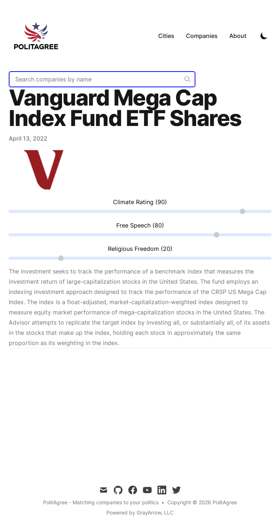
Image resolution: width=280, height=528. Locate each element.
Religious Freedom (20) (140, 248)
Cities (166, 35)
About (237, 35)
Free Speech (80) (140, 225)
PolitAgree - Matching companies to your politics (101, 502)
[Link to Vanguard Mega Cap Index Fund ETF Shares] (45, 187)
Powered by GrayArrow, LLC (140, 512)
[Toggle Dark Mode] (264, 36)
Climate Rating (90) (140, 202)
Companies (202, 35)
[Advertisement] (140, 411)
